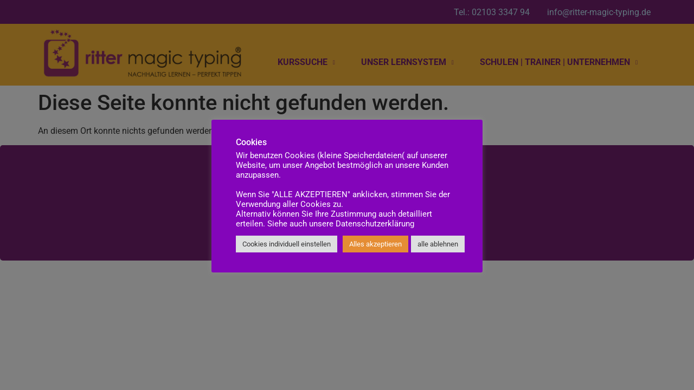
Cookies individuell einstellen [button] (286, 244)
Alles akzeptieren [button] (375, 244)
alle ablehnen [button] (437, 244)
